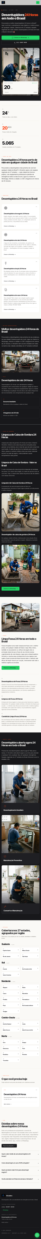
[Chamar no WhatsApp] (37, 1235)
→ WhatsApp (5, 1210)
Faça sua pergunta (9, 1145)
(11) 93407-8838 (20, 42)
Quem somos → (5, 1222)
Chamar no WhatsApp (20, 37)
